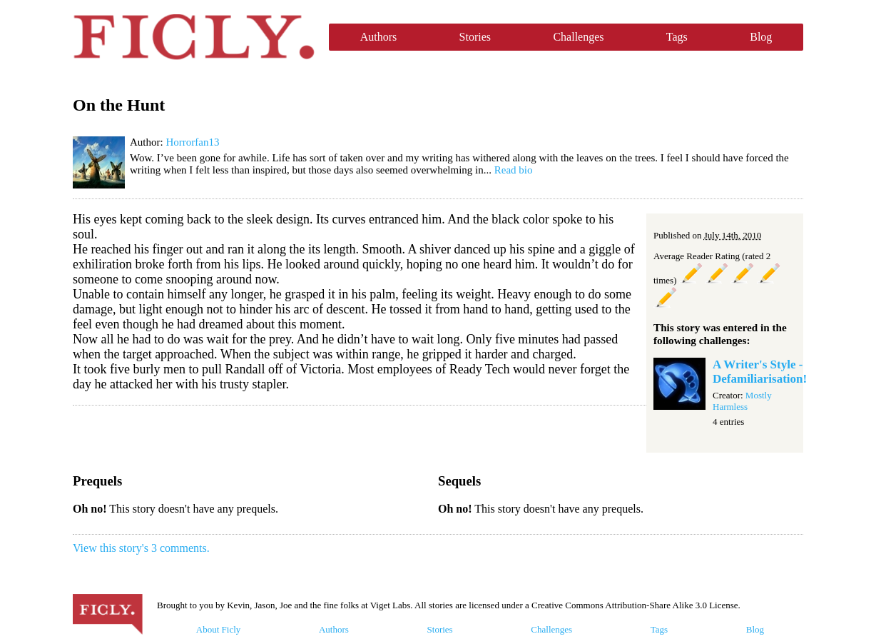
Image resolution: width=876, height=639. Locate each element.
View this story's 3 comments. (141, 548)
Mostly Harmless (742, 401)
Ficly (194, 37)
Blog (761, 37)
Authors (378, 37)
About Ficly (218, 629)
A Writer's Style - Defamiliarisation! (760, 372)
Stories (475, 37)
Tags (677, 37)
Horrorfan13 (192, 142)
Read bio (513, 170)
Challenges (578, 37)
